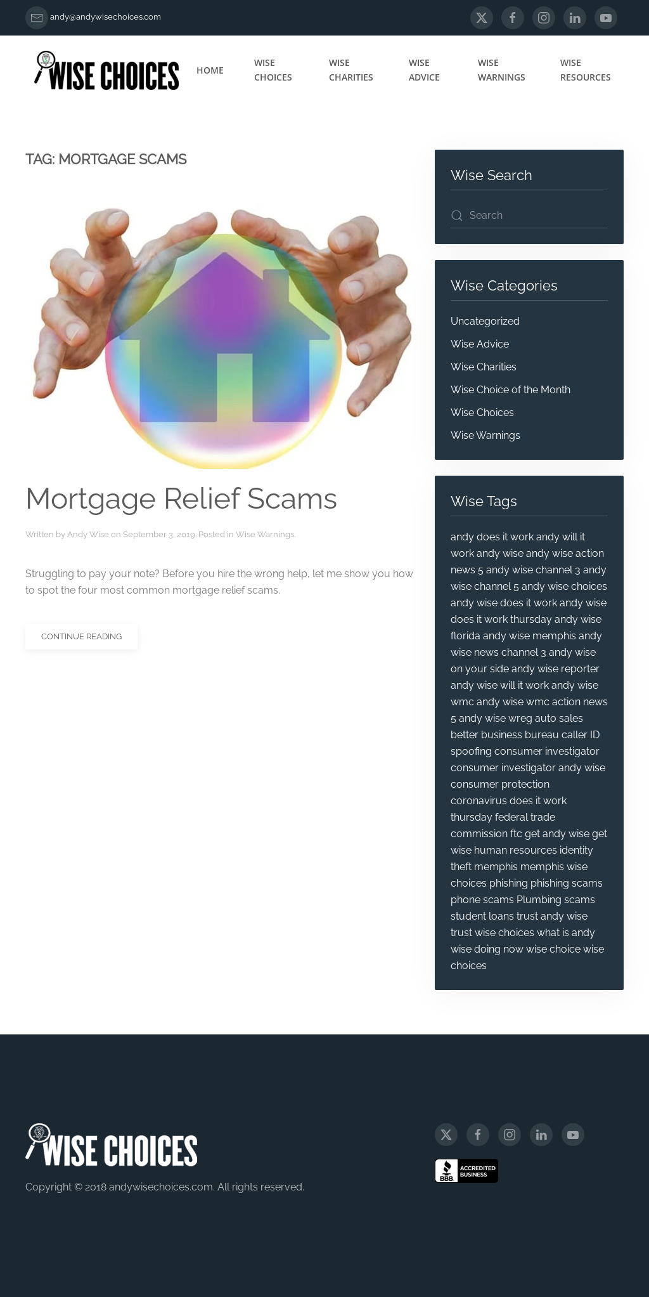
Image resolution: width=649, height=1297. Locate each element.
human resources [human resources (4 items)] (515, 850)
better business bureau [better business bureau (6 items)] (505, 735)
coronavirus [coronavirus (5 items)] (479, 801)
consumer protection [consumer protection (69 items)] (500, 784)
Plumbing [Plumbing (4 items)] (539, 900)
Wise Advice (424, 69)
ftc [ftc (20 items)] (516, 834)
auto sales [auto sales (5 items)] (559, 718)
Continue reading (81, 636)
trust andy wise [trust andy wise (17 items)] (552, 916)
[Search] (529, 215)
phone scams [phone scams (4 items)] (482, 900)
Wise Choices (273, 69)
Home (210, 70)
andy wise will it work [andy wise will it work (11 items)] (500, 685)
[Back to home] (106, 70)
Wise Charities (351, 69)
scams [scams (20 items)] (579, 900)
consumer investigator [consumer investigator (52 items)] (547, 751)
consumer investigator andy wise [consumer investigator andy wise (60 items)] (528, 768)
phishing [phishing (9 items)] (508, 883)
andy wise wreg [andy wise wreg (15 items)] (495, 718)
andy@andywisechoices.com (105, 17)
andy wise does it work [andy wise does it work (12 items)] (504, 603)
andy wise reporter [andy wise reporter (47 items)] (555, 669)
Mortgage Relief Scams (181, 498)
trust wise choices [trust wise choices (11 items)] (492, 933)
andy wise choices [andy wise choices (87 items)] (564, 586)
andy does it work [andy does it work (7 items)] (492, 537)
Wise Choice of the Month (510, 390)
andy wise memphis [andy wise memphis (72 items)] (529, 636)
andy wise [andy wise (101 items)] (500, 553)
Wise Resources (585, 69)
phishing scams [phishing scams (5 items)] (566, 883)
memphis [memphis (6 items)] (496, 867)
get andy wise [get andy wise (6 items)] (557, 834)
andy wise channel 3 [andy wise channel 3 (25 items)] (533, 570)
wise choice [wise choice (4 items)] (553, 949)
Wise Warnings (501, 69)
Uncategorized (485, 321)
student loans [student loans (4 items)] (482, 916)
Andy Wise (88, 534)
